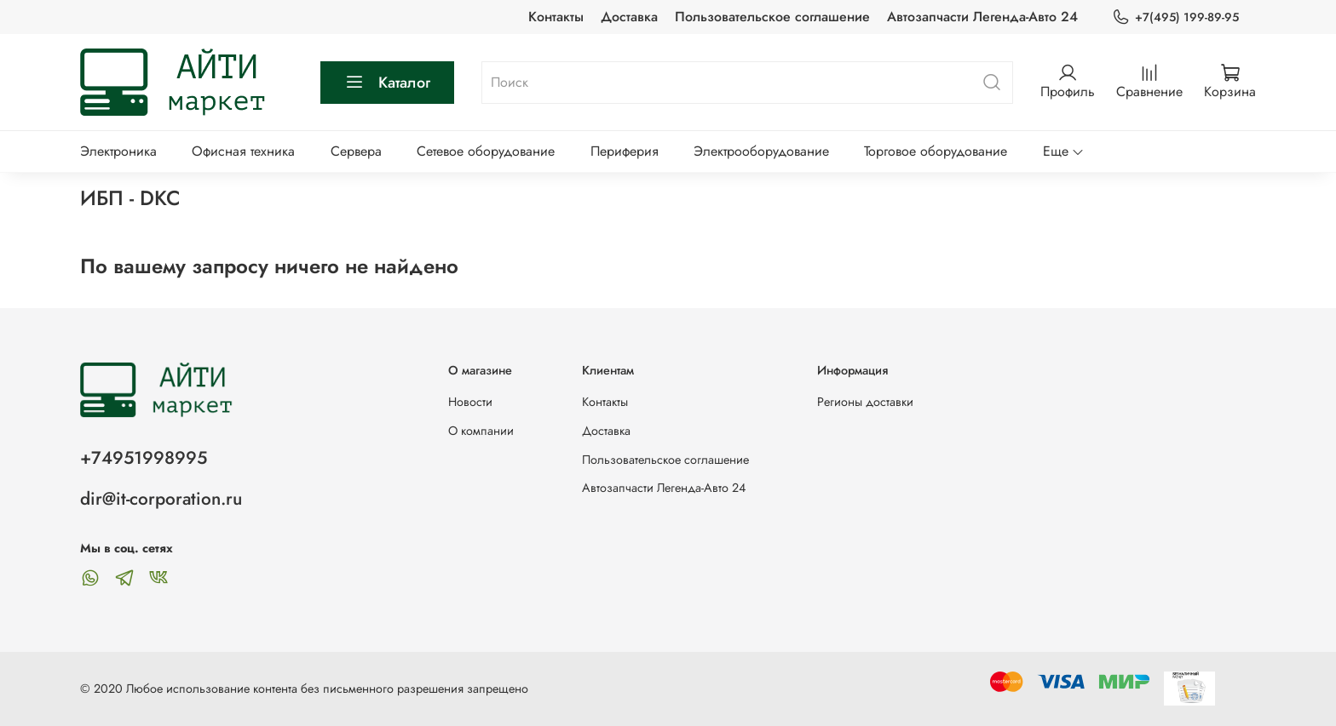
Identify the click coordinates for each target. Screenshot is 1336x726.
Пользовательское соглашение (772, 16)
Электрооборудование (761, 151)
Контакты (556, 16)
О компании (481, 430)
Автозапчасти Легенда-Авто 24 (982, 16)
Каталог (387, 82)
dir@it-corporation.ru (161, 499)
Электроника (118, 151)
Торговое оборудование (935, 151)
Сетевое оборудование (486, 151)
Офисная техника (243, 151)
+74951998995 (143, 458)
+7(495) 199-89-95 (1175, 17)
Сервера (356, 151)
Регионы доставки (865, 401)
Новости (470, 401)
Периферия (624, 151)
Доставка (629, 16)
